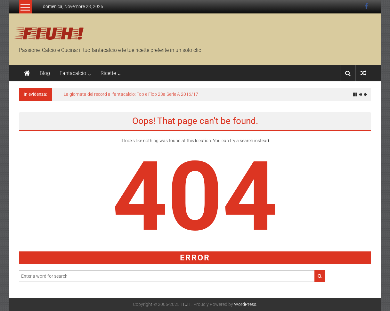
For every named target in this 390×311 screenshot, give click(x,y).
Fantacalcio (73, 73)
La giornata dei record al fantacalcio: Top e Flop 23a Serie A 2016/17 (131, 94)
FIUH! (51, 32)
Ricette (108, 73)
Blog (45, 73)
